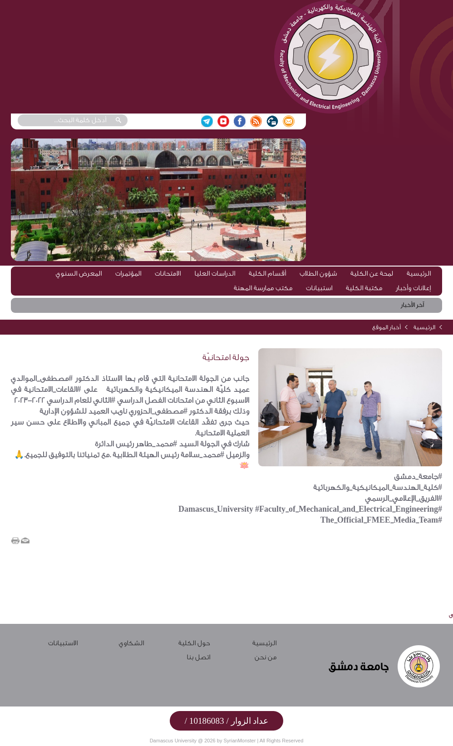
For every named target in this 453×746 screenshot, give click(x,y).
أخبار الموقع (386, 327)
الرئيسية (419, 273)
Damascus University (173, 740)
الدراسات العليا (214, 273)
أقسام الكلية (267, 273)
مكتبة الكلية (364, 288)
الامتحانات (168, 273)
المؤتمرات (128, 273)
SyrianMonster (239, 740)
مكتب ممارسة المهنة (263, 288)
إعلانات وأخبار (413, 288)
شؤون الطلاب (318, 273)
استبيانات (319, 288)
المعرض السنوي (79, 273)
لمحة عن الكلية (371, 273)
